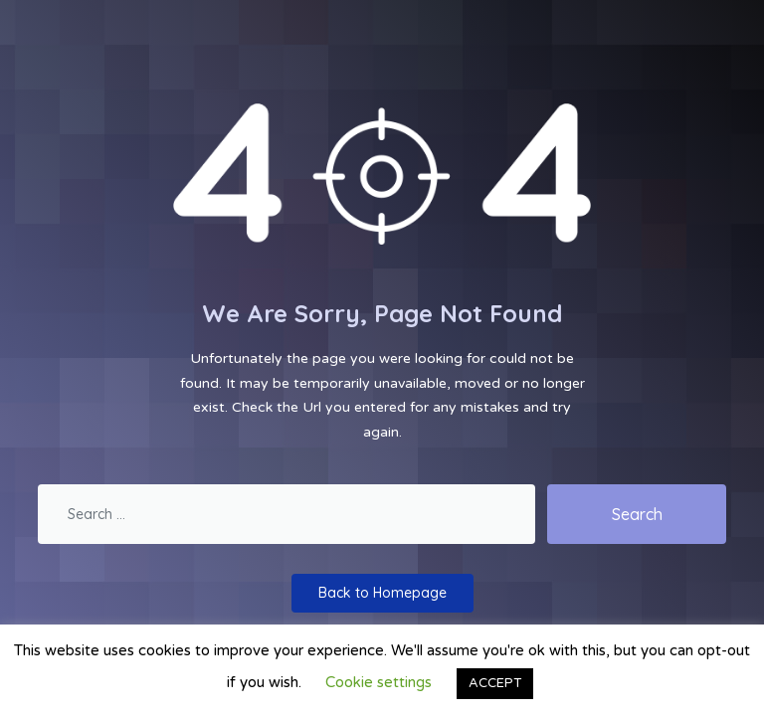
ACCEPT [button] (495, 683)
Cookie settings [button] (378, 682)
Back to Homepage (382, 593)
